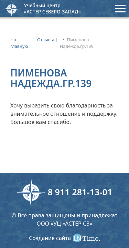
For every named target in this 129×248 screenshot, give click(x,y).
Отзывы (45, 40)
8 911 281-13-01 (80, 192)
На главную (19, 43)
